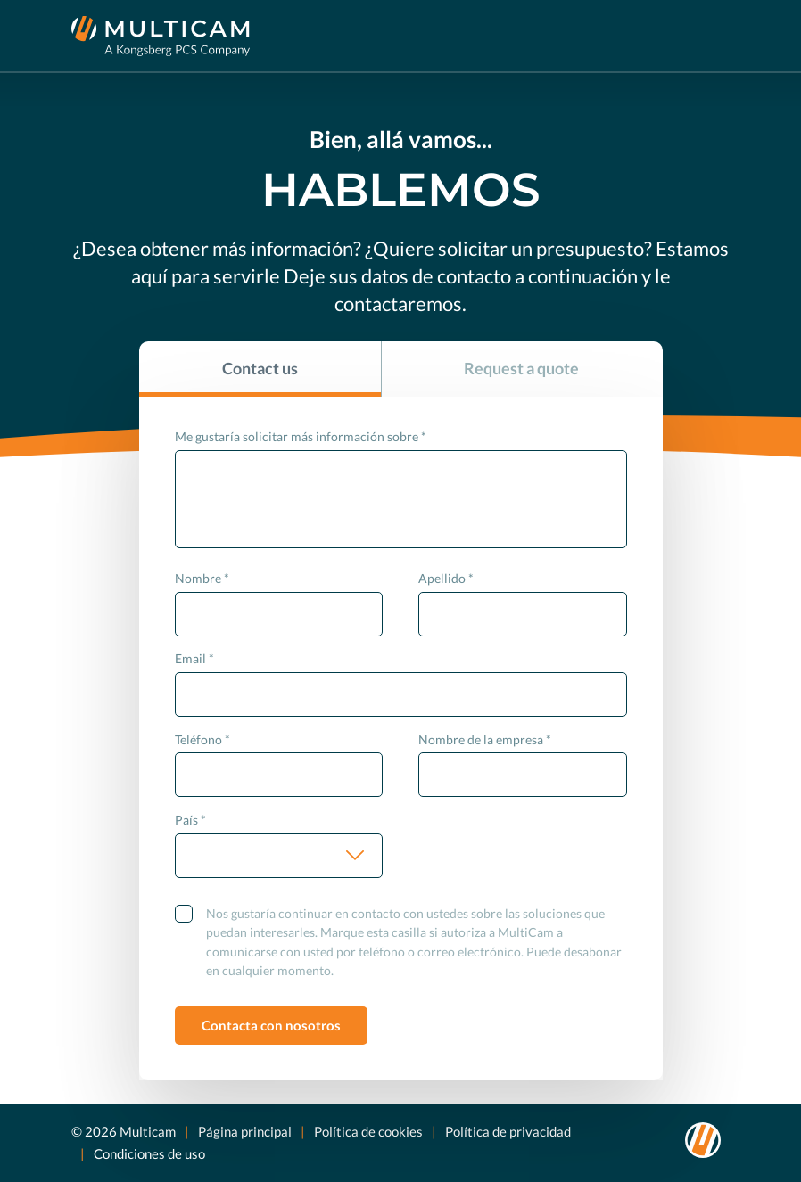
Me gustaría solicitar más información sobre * (300, 436)
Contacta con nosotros (271, 1025)
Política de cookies (368, 1131)
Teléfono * (202, 739)
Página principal (245, 1131)
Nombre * (202, 578)
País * (190, 819)
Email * (194, 658)
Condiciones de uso (149, 1153)
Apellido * (446, 578)
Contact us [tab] (260, 368)
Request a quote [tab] (521, 368)
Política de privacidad (508, 1131)
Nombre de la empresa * (484, 739)
